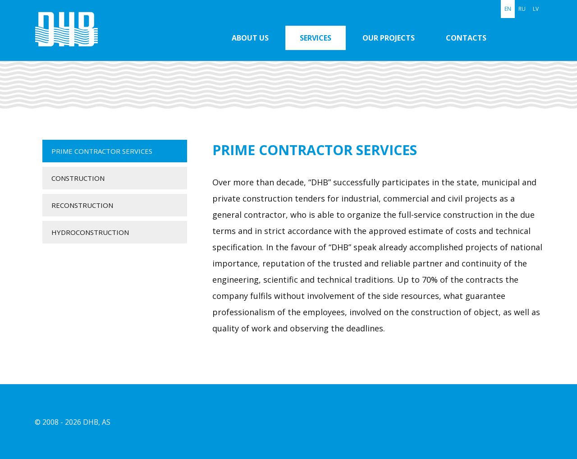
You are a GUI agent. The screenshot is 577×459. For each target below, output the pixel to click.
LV (536, 9)
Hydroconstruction (90, 232)
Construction (78, 178)
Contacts (466, 38)
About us (250, 38)
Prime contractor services (101, 151)
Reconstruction (82, 205)
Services (315, 38)
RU (522, 9)
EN (507, 9)
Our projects (388, 38)
